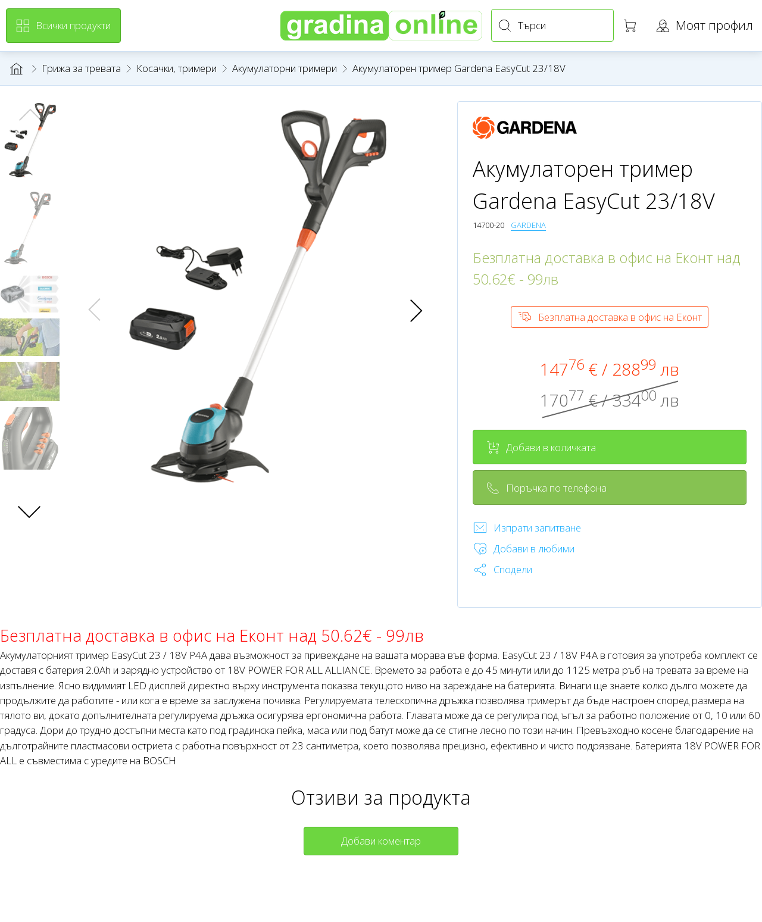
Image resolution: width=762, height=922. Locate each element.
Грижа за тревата (81, 68)
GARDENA (528, 225)
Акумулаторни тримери (284, 68)
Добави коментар (381, 841)
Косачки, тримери (176, 68)
